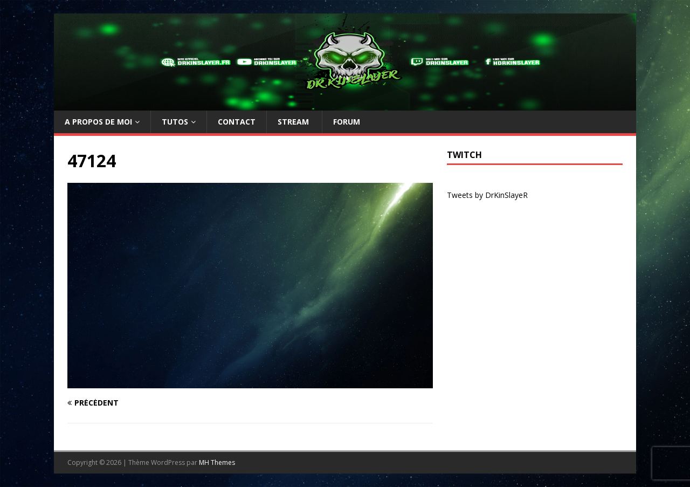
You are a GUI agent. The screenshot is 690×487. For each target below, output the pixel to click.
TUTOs (175, 121)
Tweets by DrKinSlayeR (487, 195)
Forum (346, 121)
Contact (237, 121)
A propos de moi (98, 121)
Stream (294, 121)
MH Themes (217, 462)
